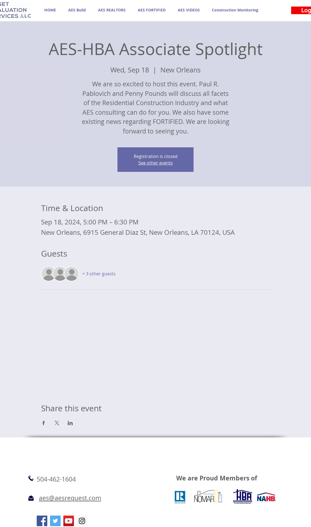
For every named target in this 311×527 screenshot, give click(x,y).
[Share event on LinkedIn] (70, 423)
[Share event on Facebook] (43, 423)
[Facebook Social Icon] (42, 521)
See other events (155, 163)
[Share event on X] (57, 423)
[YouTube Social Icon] (68, 521)
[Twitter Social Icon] (55, 521)
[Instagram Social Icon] (82, 521)
